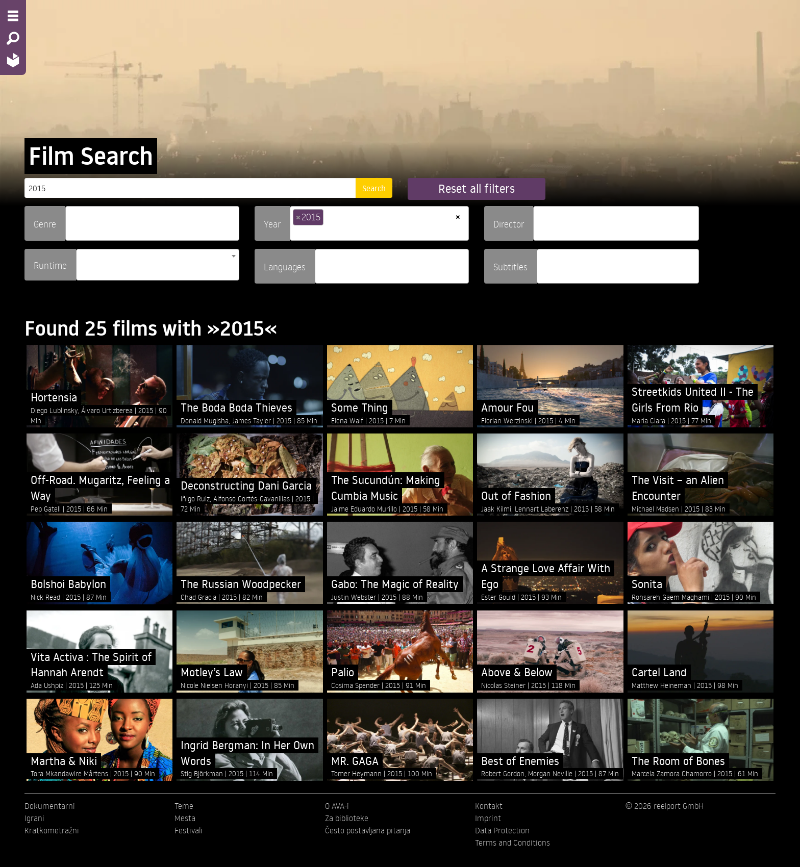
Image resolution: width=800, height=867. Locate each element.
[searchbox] (72, 219)
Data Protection (502, 830)
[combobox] (152, 223)
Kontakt (489, 806)
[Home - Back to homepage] (13, 59)
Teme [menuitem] (183, 806)
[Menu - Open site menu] (13, 16)
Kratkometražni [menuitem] (51, 830)
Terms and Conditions (512, 842)
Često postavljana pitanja (367, 830)
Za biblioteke (346, 818)
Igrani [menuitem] (34, 818)
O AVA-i (337, 806)
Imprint (488, 818)
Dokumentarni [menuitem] (49, 806)
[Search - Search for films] (13, 38)
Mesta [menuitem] (184, 818)
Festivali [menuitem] (188, 830)
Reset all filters (476, 188)
